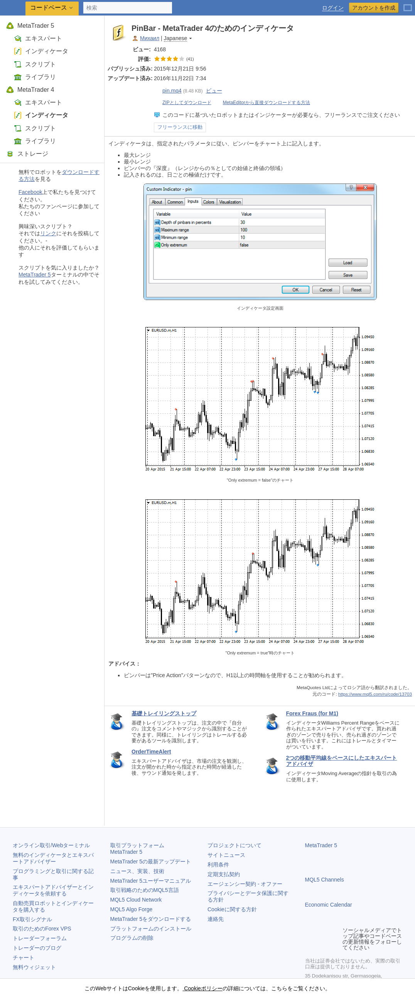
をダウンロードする (150, 919)
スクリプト (35, 64)
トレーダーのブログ (37, 948)
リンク (48, 233)
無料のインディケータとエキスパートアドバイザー (53, 858)
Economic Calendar (328, 905)
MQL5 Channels (324, 880)
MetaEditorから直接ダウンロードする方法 (262, 102)
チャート (23, 957)
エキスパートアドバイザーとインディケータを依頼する (53, 890)
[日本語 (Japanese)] (407, 4)
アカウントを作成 (373, 8)
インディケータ (41, 51)
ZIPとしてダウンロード (182, 102)
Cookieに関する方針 (232, 909)
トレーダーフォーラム (40, 938)
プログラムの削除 (132, 938)
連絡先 (216, 919)
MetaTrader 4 (30, 89)
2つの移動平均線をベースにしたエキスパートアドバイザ (341, 761)
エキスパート (38, 38)
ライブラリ (35, 77)
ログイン (333, 8)
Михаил (149, 38)
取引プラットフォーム (140, 848)
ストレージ (27, 153)
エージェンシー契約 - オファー (245, 884)
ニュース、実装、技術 (137, 871)
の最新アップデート (150, 861)
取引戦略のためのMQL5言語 (144, 890)
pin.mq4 (168, 91)
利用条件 (218, 864)
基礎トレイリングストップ (164, 713)
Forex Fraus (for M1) (312, 713)
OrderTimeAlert (151, 751)
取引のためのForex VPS (42, 929)
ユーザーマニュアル (150, 881)
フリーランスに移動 (179, 127)
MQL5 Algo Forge (131, 909)
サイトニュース (226, 855)
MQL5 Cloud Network (136, 900)
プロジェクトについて (234, 845)
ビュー (214, 91)
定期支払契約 (224, 874)
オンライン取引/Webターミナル (51, 845)
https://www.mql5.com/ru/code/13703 (375, 693)
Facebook (30, 192)
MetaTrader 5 (30, 25)
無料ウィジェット (34, 967)
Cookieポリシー (202, 988)
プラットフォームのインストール (150, 929)
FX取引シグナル (32, 919)
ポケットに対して (404, 28)
